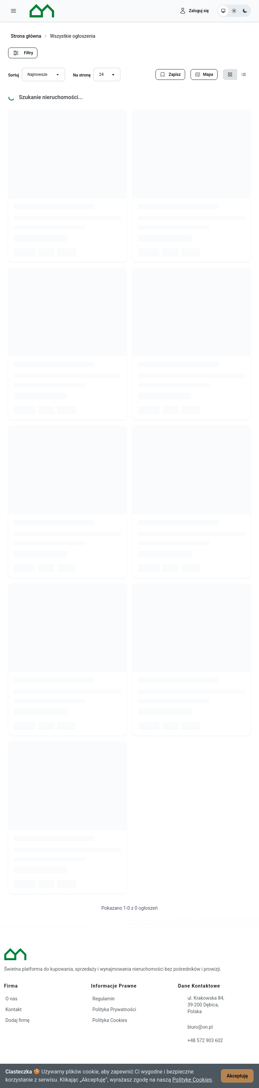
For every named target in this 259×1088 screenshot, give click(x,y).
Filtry (22, 53)
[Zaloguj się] (194, 10)
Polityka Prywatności (114, 1009)
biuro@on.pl (200, 1027)
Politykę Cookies (192, 1080)
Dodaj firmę (17, 1020)
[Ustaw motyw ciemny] (244, 10)
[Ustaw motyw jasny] (234, 10)
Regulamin (103, 998)
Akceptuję (237, 1076)
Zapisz (170, 74)
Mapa (204, 74)
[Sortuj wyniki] (43, 74)
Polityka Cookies (109, 1020)
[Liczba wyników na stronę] (106, 74)
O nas (11, 998)
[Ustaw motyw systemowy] (223, 10)
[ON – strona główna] (36, 11)
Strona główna (26, 36)
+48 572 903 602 (205, 1040)
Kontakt (13, 1009)
